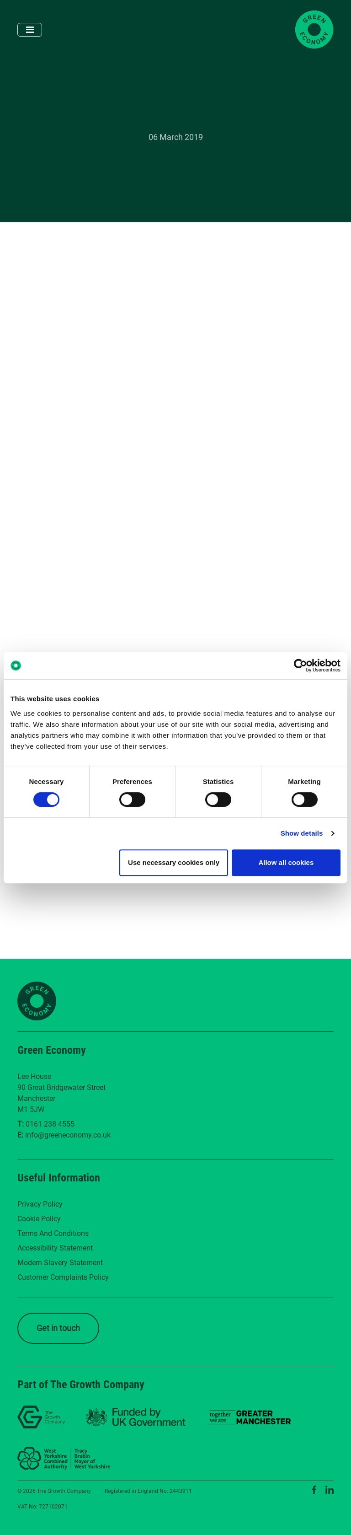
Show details (302, 833)
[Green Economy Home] (314, 29)
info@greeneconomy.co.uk (68, 1135)
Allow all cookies (286, 862)
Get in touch (58, 1328)
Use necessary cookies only (173, 862)
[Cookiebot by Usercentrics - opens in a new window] (300, 665)
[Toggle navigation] (29, 30)
